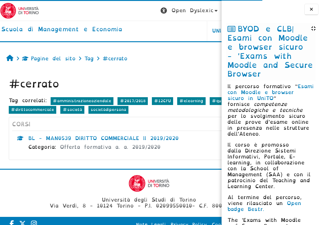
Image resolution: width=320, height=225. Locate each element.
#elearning (191, 100)
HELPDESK (182, 31)
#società (138, 109)
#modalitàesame (50, 109)
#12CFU (162, 100)
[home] (61, 29)
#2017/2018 (133, 100)
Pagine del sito (49, 59)
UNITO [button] (143, 31)
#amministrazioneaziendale (82, 100)
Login (209, 10)
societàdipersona (174, 109)
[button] (113, 11)
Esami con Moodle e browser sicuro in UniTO (271, 92)
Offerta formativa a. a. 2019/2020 (110, 147)
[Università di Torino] (19, 10)
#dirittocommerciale (98, 109)
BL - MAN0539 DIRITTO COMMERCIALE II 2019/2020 (103, 138)
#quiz (17, 109)
